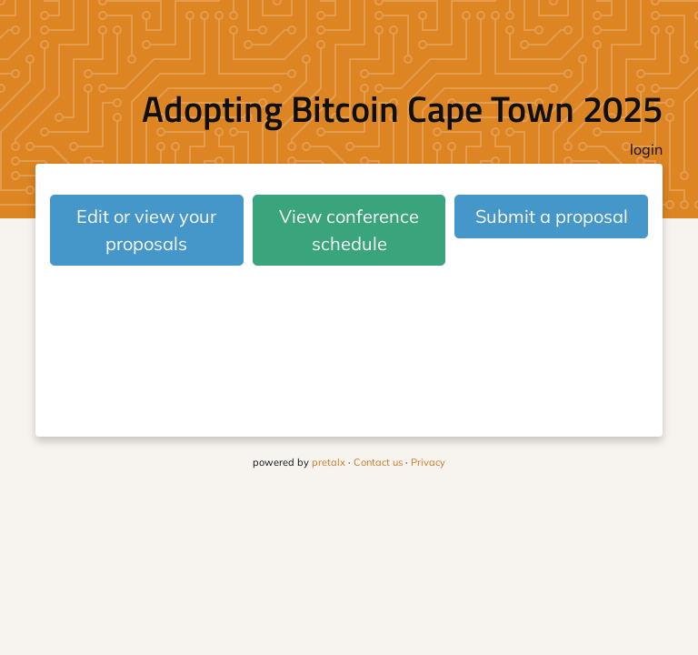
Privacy (428, 462)
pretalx (328, 462)
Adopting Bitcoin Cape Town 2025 (402, 108)
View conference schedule (349, 230)
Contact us (378, 462)
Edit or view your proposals (146, 230)
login (646, 149)
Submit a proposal (551, 216)
